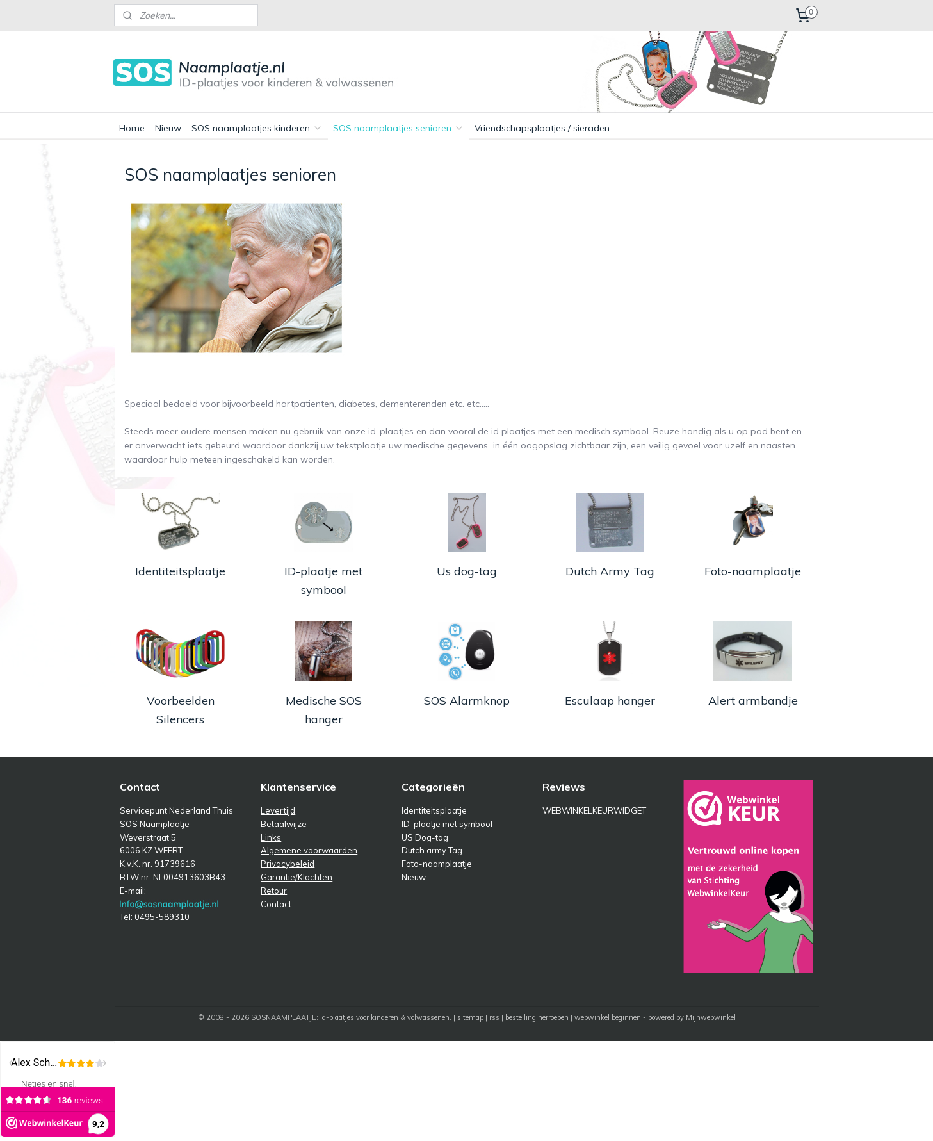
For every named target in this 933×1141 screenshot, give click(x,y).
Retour (274, 890)
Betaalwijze (284, 824)
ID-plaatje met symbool (323, 580)
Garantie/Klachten (296, 877)
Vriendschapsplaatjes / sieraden (542, 128)
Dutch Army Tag (609, 571)
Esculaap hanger (609, 700)
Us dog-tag (466, 571)
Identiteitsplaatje (180, 571)
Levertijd (278, 810)
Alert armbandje (753, 700)
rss (494, 1017)
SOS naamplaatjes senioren (398, 128)
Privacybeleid (287, 863)
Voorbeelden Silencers (180, 709)
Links (271, 837)
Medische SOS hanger (323, 709)
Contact (276, 904)
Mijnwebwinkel (711, 1017)
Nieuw (168, 128)
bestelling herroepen (537, 1017)
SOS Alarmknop (466, 700)
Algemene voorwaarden (309, 850)
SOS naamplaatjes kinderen (257, 128)
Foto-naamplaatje (752, 571)
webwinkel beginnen (607, 1017)
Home (132, 128)
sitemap (470, 1017)
